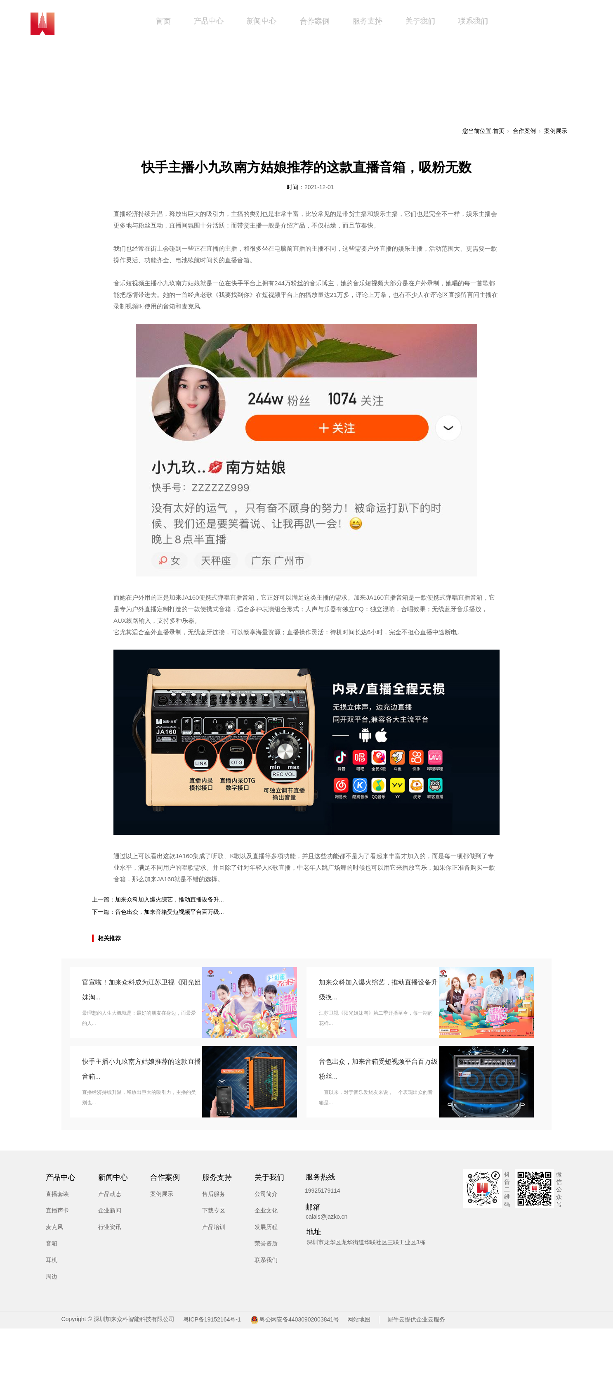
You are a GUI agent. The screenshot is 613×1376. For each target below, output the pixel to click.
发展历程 (266, 1227)
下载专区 (213, 1210)
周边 (51, 1276)
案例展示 (555, 131)
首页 (163, 21)
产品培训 (213, 1227)
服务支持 (367, 21)
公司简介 (266, 1194)
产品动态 (109, 1194)
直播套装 (57, 1194)
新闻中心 (261, 21)
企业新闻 (109, 1210)
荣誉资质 (266, 1243)
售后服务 (213, 1194)
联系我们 (473, 21)
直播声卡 (57, 1210)
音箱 (51, 1243)
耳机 (51, 1260)
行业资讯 (109, 1227)
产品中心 (209, 21)
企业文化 (266, 1210)
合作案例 (315, 21)
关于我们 (420, 21)
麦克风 (54, 1227)
